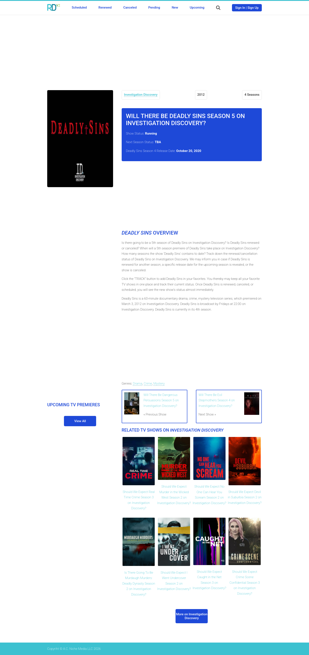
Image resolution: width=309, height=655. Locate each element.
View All (80, 421)
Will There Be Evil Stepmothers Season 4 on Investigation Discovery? (216, 400)
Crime (148, 383)
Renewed (105, 7)
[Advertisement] (154, 49)
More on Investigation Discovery (191, 616)
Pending (154, 7)
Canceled (129, 7)
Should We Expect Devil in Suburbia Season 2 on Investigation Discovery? (245, 497)
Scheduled (79, 7)
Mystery (159, 383)
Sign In (240, 8)
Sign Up (253, 8)
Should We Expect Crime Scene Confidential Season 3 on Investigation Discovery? (244, 583)
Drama (137, 383)
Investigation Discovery (141, 95)
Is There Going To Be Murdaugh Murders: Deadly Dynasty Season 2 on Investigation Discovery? (138, 583)
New (175, 7)
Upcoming (197, 7)
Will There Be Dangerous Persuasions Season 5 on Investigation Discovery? (161, 400)
